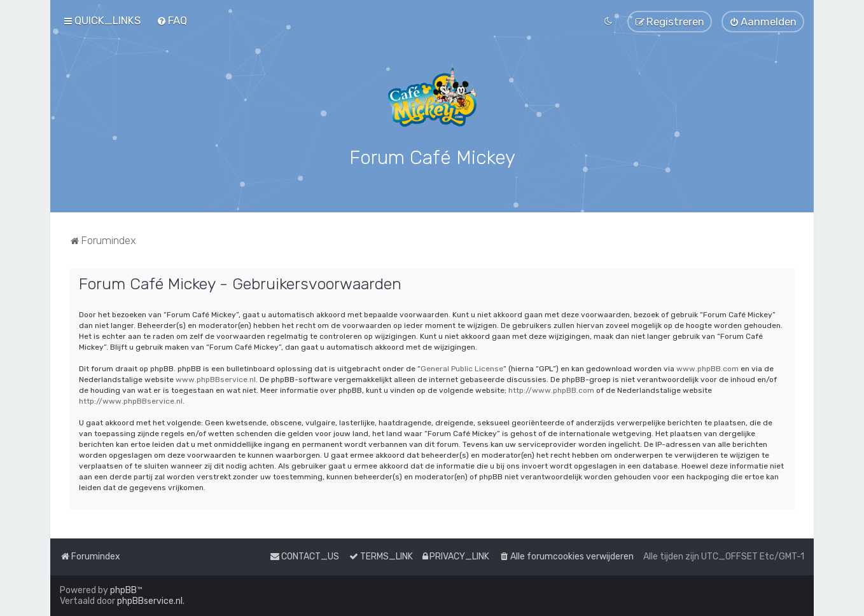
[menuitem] (171, 20)
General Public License (462, 366)
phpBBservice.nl (150, 601)
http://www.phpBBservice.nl (131, 398)
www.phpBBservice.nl (216, 377)
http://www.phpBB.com (551, 387)
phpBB (123, 590)
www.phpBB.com (707, 366)
